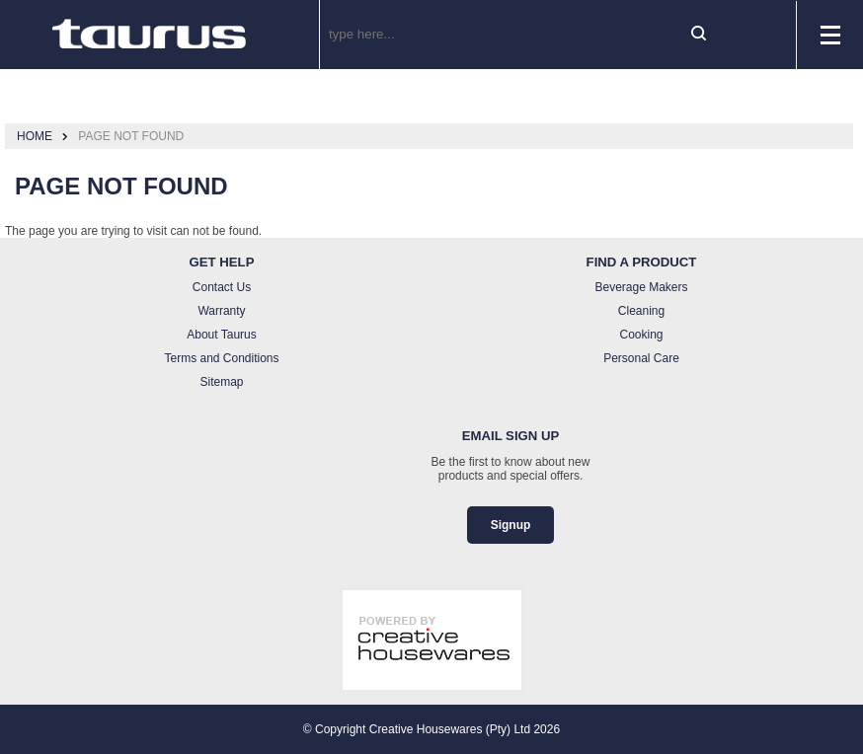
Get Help (222, 262)
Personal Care (641, 358)
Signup (511, 525)
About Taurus (222, 334)
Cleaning (641, 311)
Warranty (221, 311)
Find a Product (642, 262)
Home (34, 136)
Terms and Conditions (221, 358)
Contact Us (222, 287)
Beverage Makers (640, 287)
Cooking (641, 334)
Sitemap (221, 382)
